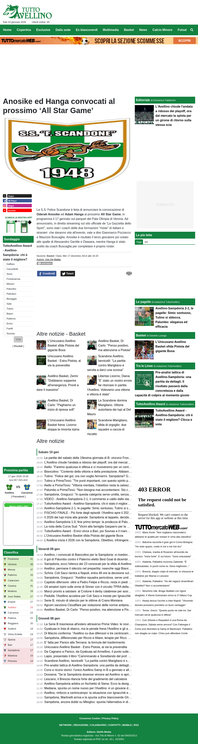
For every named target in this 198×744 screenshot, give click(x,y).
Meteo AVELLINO (19, 506)
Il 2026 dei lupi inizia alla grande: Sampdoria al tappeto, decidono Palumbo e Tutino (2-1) (104, 517)
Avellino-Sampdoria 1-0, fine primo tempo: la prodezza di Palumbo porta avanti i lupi (101, 522)
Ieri (146, 241)
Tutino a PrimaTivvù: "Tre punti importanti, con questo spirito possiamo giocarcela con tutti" (105, 480)
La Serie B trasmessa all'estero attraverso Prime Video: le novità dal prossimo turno (100, 624)
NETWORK (65, 725)
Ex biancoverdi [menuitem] (87, 29)
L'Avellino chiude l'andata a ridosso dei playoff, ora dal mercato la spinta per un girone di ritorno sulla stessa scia (120, 462)
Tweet (68, 273)
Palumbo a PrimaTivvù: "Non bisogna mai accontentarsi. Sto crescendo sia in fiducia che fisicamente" (112, 489)
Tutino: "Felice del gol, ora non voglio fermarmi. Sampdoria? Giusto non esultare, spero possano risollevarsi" (117, 476)
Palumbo (11, 288)
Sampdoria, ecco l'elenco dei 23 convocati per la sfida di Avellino (87, 563)
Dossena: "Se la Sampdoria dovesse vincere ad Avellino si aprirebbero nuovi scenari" (101, 674)
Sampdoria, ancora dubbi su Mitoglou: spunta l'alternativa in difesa (89, 702)
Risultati (18, 346)
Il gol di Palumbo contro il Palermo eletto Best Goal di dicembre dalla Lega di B (97, 559)
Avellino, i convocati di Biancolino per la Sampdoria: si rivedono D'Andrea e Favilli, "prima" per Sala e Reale (116, 554)
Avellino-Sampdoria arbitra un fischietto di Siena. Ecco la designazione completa (98, 683)
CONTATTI (114, 725)
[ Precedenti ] (18, 496)
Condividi (47, 273)
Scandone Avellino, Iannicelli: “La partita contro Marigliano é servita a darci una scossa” (103, 660)
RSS (136, 725)
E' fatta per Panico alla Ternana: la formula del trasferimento (84, 642)
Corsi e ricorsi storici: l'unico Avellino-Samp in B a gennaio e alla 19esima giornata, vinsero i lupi (109, 670)
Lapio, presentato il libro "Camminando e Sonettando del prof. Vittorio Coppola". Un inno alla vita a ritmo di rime (119, 656)
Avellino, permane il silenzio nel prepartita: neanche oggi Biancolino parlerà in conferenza (104, 568)
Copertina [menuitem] (24, 29)
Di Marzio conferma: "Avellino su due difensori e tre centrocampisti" (89, 633)
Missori (10, 283)
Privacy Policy (110, 718)
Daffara (11, 264)
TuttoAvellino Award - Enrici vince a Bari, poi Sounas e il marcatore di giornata (96, 531)
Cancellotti (12, 269)
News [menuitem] (143, 29)
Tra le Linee (144, 366)
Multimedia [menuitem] (111, 29)
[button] (18, 339)
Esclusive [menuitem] (43, 29)
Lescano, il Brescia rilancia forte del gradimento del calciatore (85, 679)
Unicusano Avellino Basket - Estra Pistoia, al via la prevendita (64, 361)
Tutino (10, 308)
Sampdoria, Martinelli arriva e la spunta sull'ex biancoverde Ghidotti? (90, 697)
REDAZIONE (81, 725)
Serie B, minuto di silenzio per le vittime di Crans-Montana (83, 600)
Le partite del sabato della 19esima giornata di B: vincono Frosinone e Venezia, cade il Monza (107, 457)
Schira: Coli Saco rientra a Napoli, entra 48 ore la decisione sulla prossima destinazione (103, 573)
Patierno (11, 318)
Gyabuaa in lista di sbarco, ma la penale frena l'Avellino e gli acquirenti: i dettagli (98, 628)
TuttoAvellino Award (150, 404)
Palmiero (11, 293)
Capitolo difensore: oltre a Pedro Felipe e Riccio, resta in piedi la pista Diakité (96, 582)
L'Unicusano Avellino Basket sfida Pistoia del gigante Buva (63, 345)
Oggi (138, 241)
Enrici (10, 323)
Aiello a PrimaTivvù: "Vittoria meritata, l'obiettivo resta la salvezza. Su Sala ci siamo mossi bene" (109, 485)
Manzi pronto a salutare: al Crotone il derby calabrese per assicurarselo (92, 591)
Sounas (11, 333)
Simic (10, 274)
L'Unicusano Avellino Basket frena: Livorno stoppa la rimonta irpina (63, 425)
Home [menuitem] (7, 29)
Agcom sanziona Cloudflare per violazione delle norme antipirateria (89, 605)
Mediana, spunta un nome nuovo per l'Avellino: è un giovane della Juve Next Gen (99, 688)
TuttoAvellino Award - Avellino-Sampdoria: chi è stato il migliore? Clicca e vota (96, 503)
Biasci (10, 313)
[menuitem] (192, 29)
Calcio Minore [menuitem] (162, 29)
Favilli (10, 328)
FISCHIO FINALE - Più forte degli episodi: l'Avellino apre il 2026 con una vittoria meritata (104, 512)
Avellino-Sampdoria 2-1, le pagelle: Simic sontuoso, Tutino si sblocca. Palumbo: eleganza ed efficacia (112, 508)
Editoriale (143, 100)
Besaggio (12, 298)
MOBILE (127, 725)
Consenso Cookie (89, 718)
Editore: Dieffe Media (99, 731)
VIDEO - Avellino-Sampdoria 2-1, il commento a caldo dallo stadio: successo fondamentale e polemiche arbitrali (119, 499)
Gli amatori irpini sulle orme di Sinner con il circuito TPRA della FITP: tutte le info (98, 586)
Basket (50, 255)
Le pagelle (143, 301)
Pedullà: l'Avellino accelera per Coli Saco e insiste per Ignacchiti (87, 596)
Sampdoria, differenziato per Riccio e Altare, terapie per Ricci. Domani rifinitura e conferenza (106, 637)
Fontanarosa (13, 278)
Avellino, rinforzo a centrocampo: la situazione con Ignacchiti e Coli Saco (93, 692)
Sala (9, 303)
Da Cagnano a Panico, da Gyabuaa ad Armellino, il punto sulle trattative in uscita (98, 651)
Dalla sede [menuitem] (63, 29)
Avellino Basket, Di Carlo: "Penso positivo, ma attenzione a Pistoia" (114, 345)
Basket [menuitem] (129, 29)
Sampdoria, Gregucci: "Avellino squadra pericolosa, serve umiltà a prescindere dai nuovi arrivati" (109, 577)
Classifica (11, 552)
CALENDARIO (98, 725)
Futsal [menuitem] (182, 29)
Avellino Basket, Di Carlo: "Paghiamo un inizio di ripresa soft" (62, 405)
